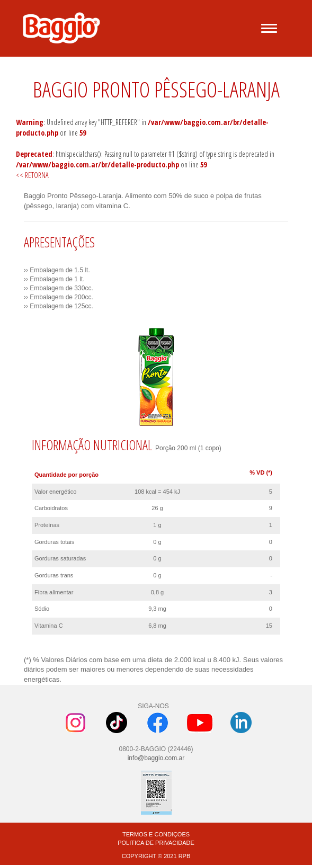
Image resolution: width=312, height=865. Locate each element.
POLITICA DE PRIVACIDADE (156, 843)
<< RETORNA (32, 175)
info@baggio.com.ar (156, 758)
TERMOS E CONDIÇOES (156, 834)
